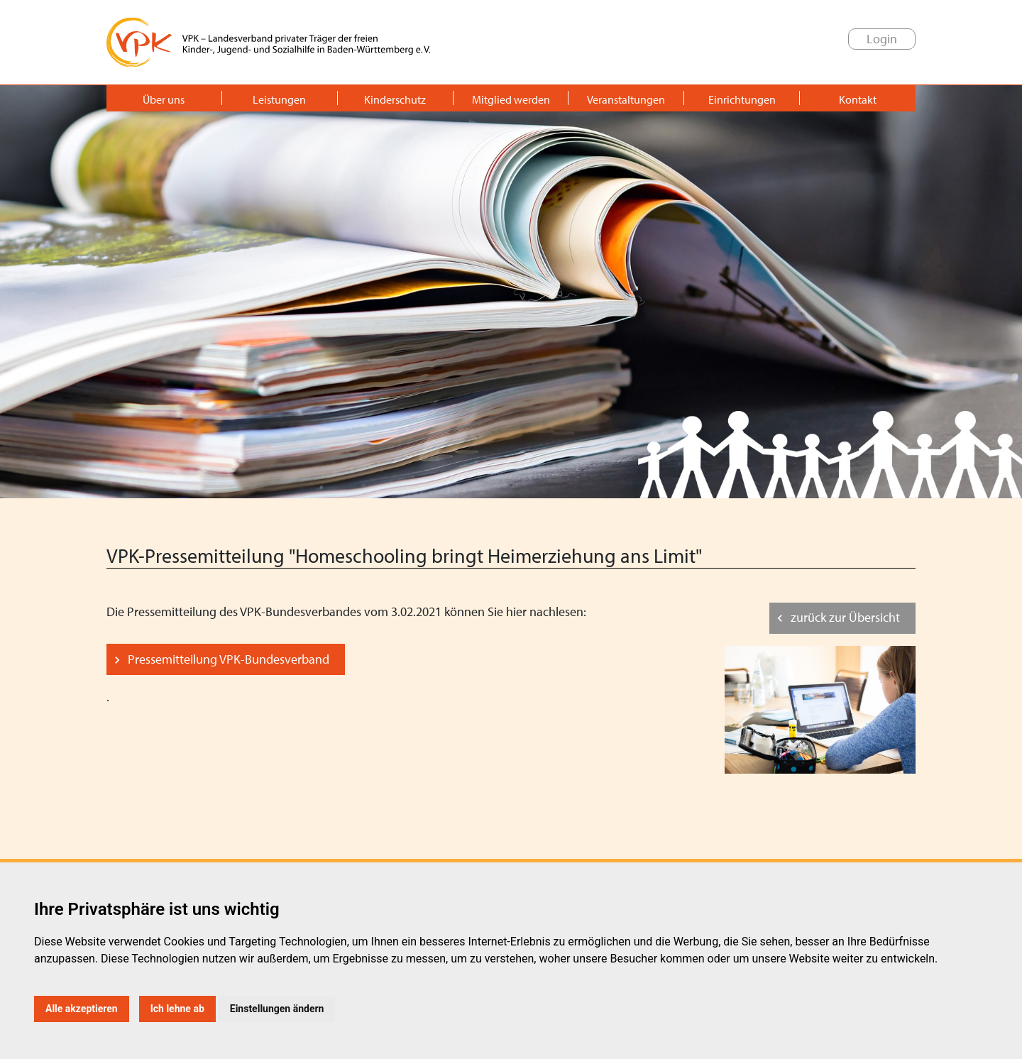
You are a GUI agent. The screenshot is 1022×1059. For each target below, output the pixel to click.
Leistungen (279, 99)
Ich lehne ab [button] (177, 1008)
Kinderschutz (395, 99)
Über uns (164, 99)
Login (882, 39)
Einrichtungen (742, 99)
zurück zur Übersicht (845, 617)
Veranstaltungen (626, 99)
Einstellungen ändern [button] (277, 1008)
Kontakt (858, 99)
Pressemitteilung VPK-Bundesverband (228, 659)
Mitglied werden (511, 99)
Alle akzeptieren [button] (81, 1008)
